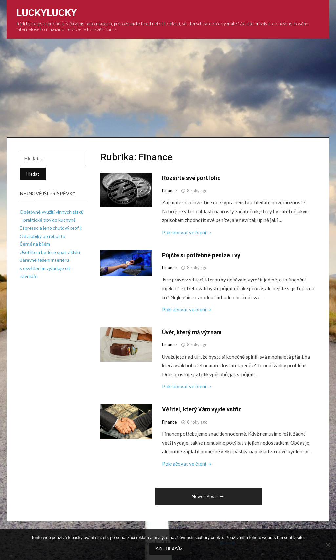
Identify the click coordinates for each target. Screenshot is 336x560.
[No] (328, 545)
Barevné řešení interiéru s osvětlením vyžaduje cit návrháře (45, 268)
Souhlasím (169, 549)
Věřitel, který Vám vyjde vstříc (203, 408)
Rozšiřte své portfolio (191, 178)
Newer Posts (208, 495)
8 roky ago (197, 190)
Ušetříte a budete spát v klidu (50, 252)
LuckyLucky (46, 12)
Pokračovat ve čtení (187, 232)
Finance (169, 190)
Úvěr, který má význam (192, 331)
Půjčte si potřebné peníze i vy (201, 255)
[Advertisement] (168, 88)
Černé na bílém (35, 244)
